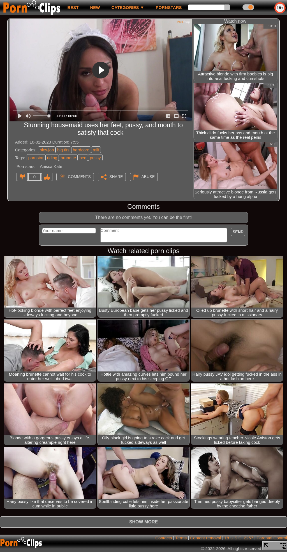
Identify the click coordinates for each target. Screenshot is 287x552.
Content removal (205, 537)
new (95, 7)
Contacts (163, 537)
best (72, 7)
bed (82, 157)
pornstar (36, 157)
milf (96, 149)
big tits (63, 149)
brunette (68, 157)
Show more (143, 521)
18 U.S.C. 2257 (238, 537)
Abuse (148, 176)
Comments (79, 176)
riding (52, 157)
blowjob (47, 149)
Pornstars (169, 7)
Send (238, 232)
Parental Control (272, 537)
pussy (95, 157)
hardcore (81, 149)
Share (116, 176)
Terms (181, 537)
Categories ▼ (127, 7)
